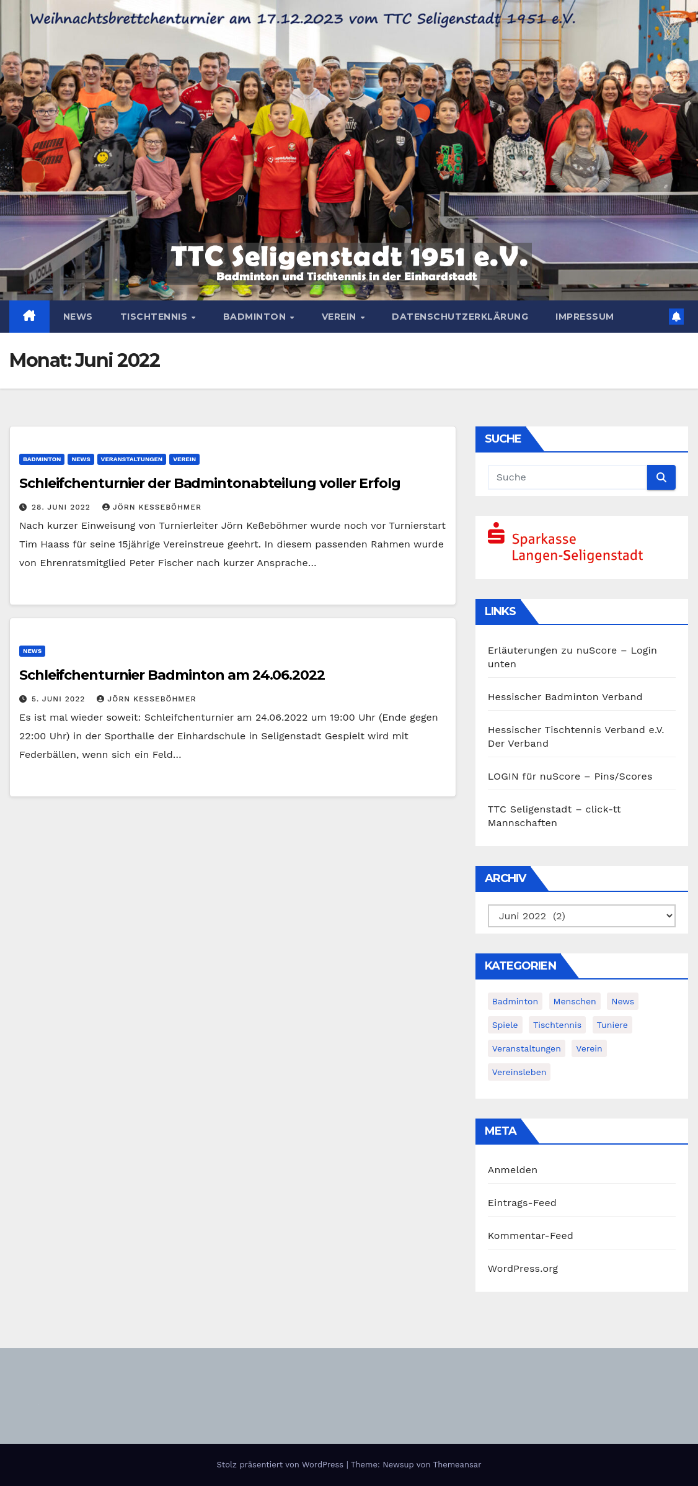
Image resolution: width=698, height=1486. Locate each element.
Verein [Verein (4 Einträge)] (589, 1048)
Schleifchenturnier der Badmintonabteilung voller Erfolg (209, 483)
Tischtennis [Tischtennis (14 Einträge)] (557, 1025)
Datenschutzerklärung (460, 316)
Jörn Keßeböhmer (151, 507)
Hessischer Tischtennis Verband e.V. (576, 730)
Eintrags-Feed (522, 1203)
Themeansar (457, 1464)
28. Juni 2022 (63, 507)
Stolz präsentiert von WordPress (281, 1464)
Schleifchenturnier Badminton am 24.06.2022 (172, 675)
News (78, 316)
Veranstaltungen (132, 459)
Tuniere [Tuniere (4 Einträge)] (612, 1025)
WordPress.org (523, 1268)
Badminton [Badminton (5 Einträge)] (515, 1001)
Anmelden (513, 1170)
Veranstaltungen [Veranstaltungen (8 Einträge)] (526, 1048)
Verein (341, 316)
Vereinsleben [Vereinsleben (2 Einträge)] (519, 1072)
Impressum (584, 316)
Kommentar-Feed (530, 1235)
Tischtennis (155, 316)
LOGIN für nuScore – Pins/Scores (570, 776)
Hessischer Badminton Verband (565, 697)
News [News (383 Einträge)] (622, 1001)
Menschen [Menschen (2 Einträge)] (575, 1001)
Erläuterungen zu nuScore (552, 650)
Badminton (256, 316)
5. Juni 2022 (60, 699)
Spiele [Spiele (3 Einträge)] (505, 1025)
